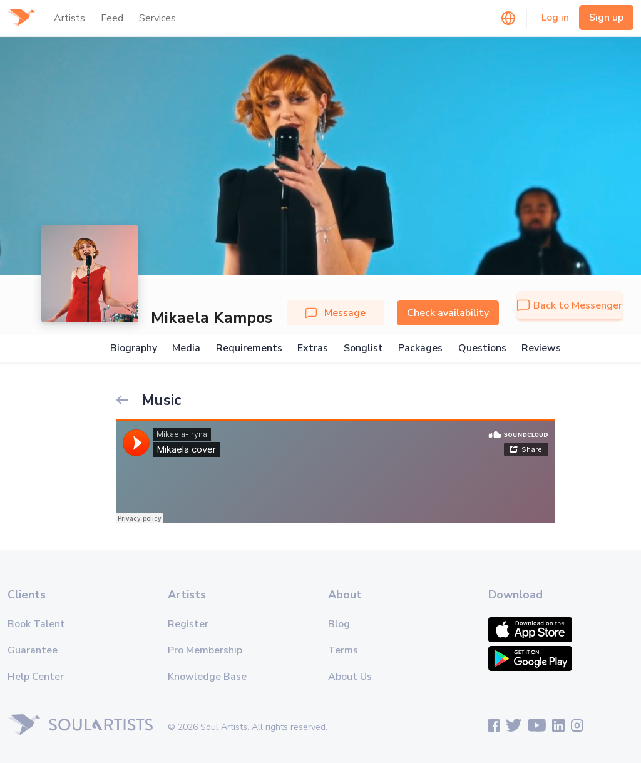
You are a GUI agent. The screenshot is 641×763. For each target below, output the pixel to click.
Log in (555, 17)
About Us (350, 676)
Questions (482, 348)
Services (157, 18)
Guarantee (33, 650)
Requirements (249, 348)
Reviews (541, 348)
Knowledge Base (207, 676)
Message (335, 313)
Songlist (363, 348)
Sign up (606, 17)
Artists (69, 18)
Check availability (448, 313)
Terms (343, 650)
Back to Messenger (569, 305)
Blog (339, 624)
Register (188, 624)
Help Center (36, 676)
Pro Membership (205, 650)
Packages (420, 348)
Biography (133, 348)
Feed (112, 18)
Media (186, 348)
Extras (312, 348)
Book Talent (36, 624)
